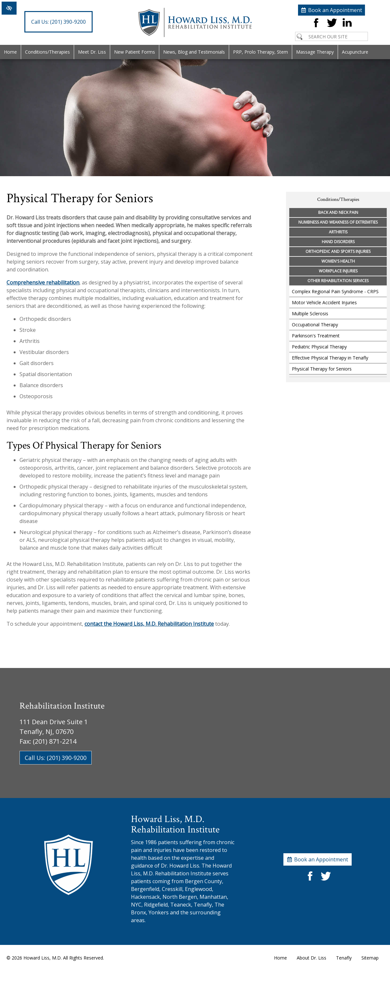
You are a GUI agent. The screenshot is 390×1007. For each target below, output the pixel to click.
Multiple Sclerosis (310, 313)
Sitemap (370, 958)
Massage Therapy (315, 52)
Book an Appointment (335, 10)
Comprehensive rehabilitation (42, 282)
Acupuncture (355, 52)
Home (10, 52)
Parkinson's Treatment (316, 336)
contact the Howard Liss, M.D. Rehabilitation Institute (149, 623)
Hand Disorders (338, 241)
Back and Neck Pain (338, 212)
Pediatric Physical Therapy (319, 347)
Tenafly (344, 958)
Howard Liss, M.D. (42, 958)
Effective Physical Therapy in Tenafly (330, 358)
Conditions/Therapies (47, 52)
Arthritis (338, 232)
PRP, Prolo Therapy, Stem (260, 52)
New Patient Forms (134, 52)
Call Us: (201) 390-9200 (55, 758)
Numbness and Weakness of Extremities (338, 222)
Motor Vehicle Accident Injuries (324, 302)
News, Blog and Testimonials (194, 52)
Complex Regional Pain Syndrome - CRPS (335, 291)
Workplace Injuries (338, 271)
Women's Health (338, 261)
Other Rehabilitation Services (338, 280)
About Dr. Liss (311, 958)
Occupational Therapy (315, 324)
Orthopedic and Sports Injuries (338, 251)
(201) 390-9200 (58, 21)
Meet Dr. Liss (92, 52)
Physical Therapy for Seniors (322, 369)
